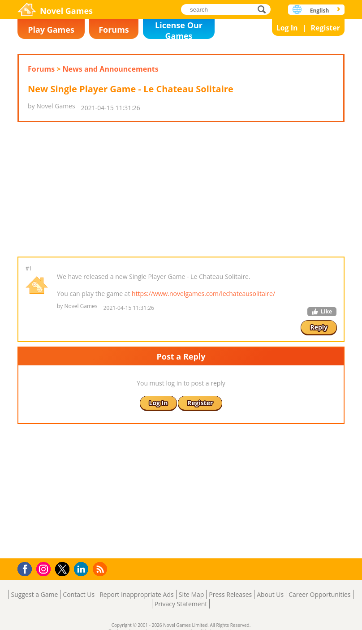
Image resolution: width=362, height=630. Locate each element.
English (319, 10)
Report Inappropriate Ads (136, 594)
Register (325, 28)
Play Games (51, 29)
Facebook (27, 568)
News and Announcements (111, 69)
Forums (114, 29)
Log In (287, 28)
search (264, 9)
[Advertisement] (180, 189)
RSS (101, 569)
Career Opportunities (319, 594)
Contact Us (79, 594)
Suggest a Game (34, 594)
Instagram (45, 568)
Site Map (191, 594)
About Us (270, 594)
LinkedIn (82, 569)
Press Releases (230, 594)
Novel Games (66, 10)
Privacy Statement (181, 604)
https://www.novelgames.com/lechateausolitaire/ (203, 293)
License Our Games (179, 29)
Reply (319, 327)
